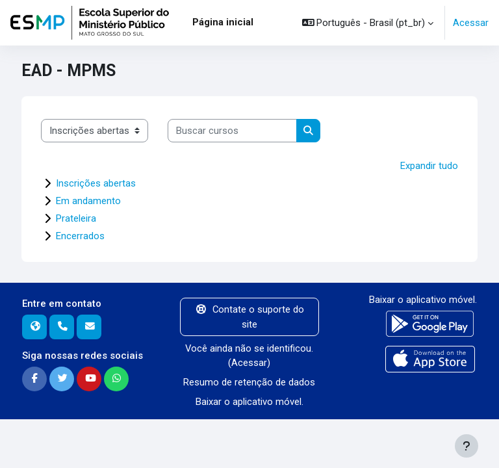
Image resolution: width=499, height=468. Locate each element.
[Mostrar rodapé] (466, 446)
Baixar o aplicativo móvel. (249, 402)
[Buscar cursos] (232, 130)
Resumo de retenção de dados (249, 382)
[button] (368, 23)
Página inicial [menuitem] (222, 22)
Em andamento (88, 201)
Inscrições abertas (96, 183)
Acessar (471, 23)
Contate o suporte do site (249, 317)
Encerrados (80, 236)
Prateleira (76, 218)
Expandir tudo (429, 166)
